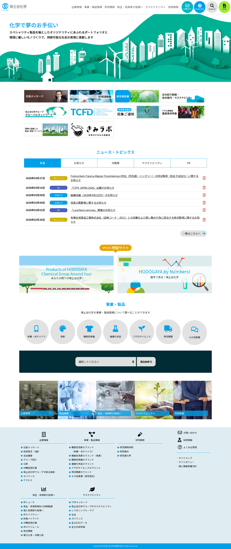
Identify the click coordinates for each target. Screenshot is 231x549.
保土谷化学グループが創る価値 (39, 472)
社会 (74, 514)
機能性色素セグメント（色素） (87, 455)
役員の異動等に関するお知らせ (89, 203)
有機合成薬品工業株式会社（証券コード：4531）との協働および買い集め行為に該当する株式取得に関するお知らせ (135, 220)
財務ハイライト (31, 518)
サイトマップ (185, 458)
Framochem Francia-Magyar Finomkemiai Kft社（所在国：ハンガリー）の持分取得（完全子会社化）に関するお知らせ (134, 178)
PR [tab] (188, 163)
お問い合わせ (190, 432)
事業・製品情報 (92, 440)
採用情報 (187, 440)
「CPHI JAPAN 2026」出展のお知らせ (92, 188)
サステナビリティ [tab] (152, 163)
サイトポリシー (186, 462)
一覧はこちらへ (192, 233)
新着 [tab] (42, 163)
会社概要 (27, 455)
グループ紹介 (30, 459)
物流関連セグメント (82, 472)
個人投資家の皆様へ (33, 510)
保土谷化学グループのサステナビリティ (92, 506)
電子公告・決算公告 (33, 535)
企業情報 (43, 440)
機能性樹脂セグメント (83, 459)
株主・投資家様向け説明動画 (38, 506)
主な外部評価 (78, 526)
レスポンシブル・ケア (83, 510)
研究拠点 (124, 451)
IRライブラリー (31, 514)
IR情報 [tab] (115, 163)
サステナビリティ (92, 495)
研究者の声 (125, 455)
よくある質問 (190, 447)
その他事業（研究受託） (84, 476)
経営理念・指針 (31, 451)
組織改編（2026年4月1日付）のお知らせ (94, 195)
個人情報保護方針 (188, 466)
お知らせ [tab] (79, 163)
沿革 (25, 463)
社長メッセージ (31, 447)
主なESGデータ (79, 522)
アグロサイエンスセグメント (86, 467)
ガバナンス (29, 476)
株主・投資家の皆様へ (44, 495)
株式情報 (27, 530)
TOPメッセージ (79, 502)
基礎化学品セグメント (83, 463)
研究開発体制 (126, 447)
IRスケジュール (31, 526)
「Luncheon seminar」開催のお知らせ (93, 210)
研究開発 (140, 440)
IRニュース (28, 502)
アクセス (27, 480)
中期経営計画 (30, 467)
